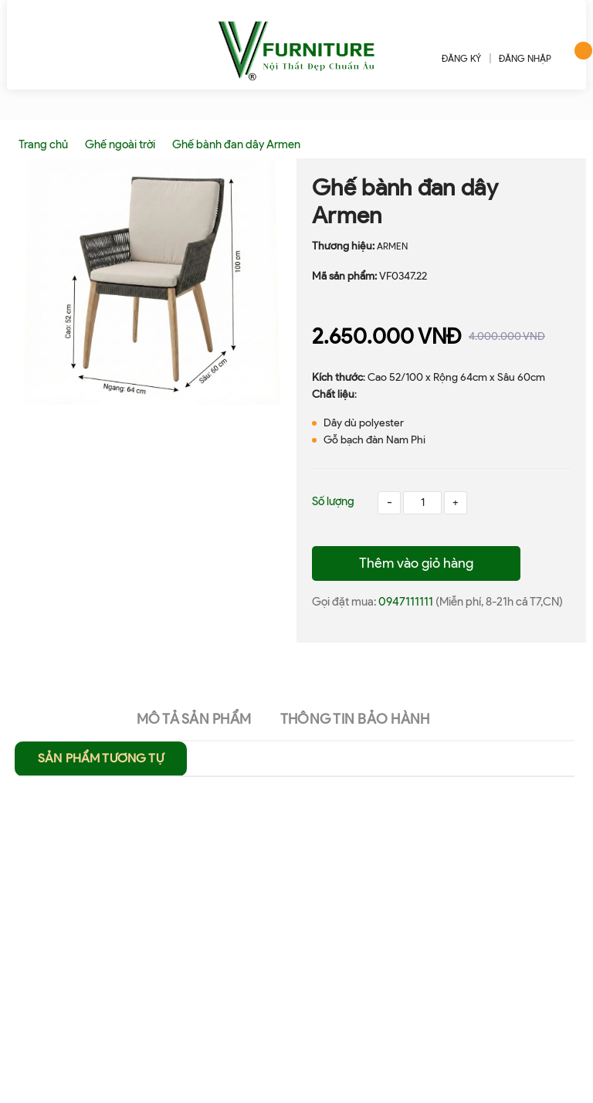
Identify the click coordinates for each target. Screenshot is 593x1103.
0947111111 (406, 602)
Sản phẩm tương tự (101, 758)
